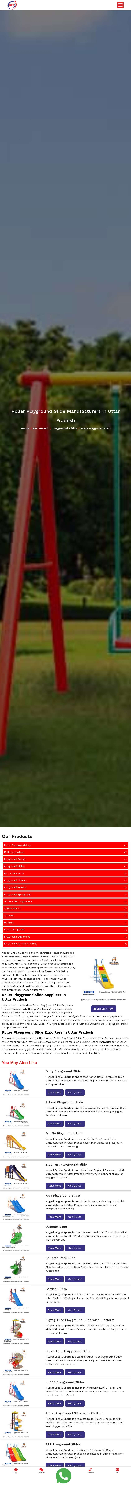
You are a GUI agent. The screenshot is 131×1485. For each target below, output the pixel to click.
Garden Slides (56, 1289)
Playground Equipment (17, 936)
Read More (54, 1092)
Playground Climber (15, 880)
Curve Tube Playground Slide (68, 1351)
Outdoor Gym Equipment (18, 901)
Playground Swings (15, 859)
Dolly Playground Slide (63, 1071)
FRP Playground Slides (63, 1444)
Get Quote (75, 1092)
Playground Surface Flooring (20, 943)
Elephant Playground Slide (66, 1164)
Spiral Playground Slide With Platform (75, 1413)
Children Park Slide (60, 1258)
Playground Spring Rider (18, 894)
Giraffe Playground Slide (64, 1133)
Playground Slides (65, 428)
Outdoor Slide (56, 1227)
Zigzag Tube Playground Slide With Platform (80, 1320)
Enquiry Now (104, 1009)
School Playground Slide (64, 1102)
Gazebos (9, 915)
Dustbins (9, 922)
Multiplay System (14, 852)
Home (25, 428)
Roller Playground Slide (17, 845)
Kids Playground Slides (63, 1195)
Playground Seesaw (15, 887)
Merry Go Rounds (14, 873)
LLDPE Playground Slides (65, 1382)
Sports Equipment (14, 929)
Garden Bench (12, 908)
